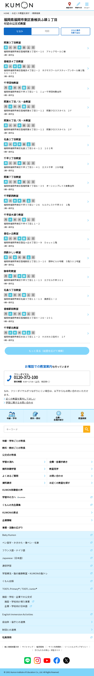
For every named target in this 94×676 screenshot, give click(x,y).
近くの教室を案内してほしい (20, 398)
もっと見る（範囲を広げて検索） (47, 351)
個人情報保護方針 (11, 646)
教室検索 (82, 418)
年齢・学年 (12, 418)
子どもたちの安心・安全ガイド (47, 650)
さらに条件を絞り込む (75, 31)
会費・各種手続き (59, 418)
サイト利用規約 (55, 646)
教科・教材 (35, 418)
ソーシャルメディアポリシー (76, 646)
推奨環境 (40, 646)
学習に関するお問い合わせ (19, 402)
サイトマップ (27, 646)
